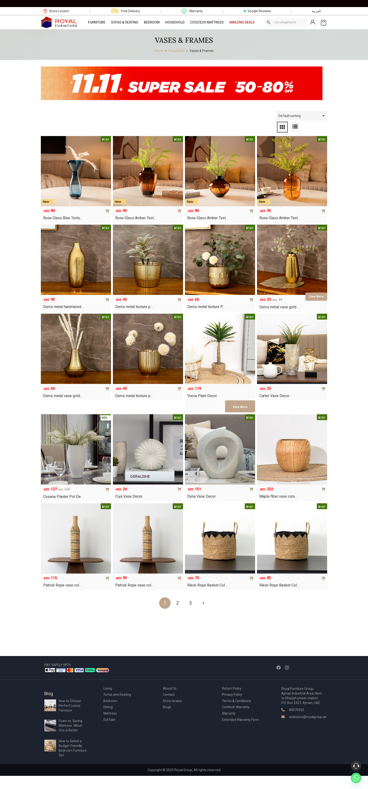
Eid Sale (109, 720)
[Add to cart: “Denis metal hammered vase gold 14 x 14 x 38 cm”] (108, 296)
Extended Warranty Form (240, 720)
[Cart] (323, 22)
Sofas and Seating (117, 694)
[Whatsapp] (356, 778)
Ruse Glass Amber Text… (135, 218)
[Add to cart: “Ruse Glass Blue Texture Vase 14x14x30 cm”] (108, 207)
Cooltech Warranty (235, 707)
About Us (169, 688)
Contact (169, 694)
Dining (108, 707)
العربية (316, 11)
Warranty (229, 713)
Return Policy (232, 688)
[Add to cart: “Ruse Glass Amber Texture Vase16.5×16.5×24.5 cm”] (324, 207)
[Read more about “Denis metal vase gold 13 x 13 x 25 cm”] (316, 297)
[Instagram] (287, 667)
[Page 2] (177, 603)
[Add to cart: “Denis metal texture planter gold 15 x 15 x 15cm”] (180, 384)
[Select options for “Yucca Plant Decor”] (240, 406)
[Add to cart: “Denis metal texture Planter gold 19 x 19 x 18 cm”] (252, 296)
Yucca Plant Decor (202, 396)
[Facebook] (278, 667)
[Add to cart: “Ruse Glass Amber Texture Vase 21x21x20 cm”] (252, 207)
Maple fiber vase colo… (278, 496)
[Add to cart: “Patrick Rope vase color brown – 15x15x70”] (108, 574)
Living (108, 688)
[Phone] (356, 766)
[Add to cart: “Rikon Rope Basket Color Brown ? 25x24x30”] (252, 574)
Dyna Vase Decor (201, 496)
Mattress (110, 713)
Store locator (172, 701)
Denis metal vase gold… (279, 307)
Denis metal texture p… (134, 307)
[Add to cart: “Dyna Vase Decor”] (252, 485)
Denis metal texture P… (206, 307)
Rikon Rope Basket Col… (207, 585)
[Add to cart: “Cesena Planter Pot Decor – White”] (108, 485)
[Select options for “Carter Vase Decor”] (324, 384)
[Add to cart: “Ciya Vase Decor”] (180, 485)
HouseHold (176, 51)
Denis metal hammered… (63, 307)
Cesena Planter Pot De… (63, 496)
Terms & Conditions (236, 701)
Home (158, 51)
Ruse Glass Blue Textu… (62, 218)
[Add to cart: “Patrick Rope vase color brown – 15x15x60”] (180, 574)
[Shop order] (301, 116)
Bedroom (110, 701)
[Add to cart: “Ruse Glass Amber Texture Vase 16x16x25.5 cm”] (180, 207)
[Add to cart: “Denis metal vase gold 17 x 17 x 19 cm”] (108, 384)
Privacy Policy (232, 694)
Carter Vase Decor (274, 396)
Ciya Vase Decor (128, 496)
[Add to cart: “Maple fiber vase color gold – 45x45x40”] (324, 485)
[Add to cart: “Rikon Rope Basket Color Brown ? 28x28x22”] (324, 574)
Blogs (167, 707)
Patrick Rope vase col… (62, 585)
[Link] (59, 22)
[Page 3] (190, 603)
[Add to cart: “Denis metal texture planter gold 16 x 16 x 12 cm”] (180, 296)
